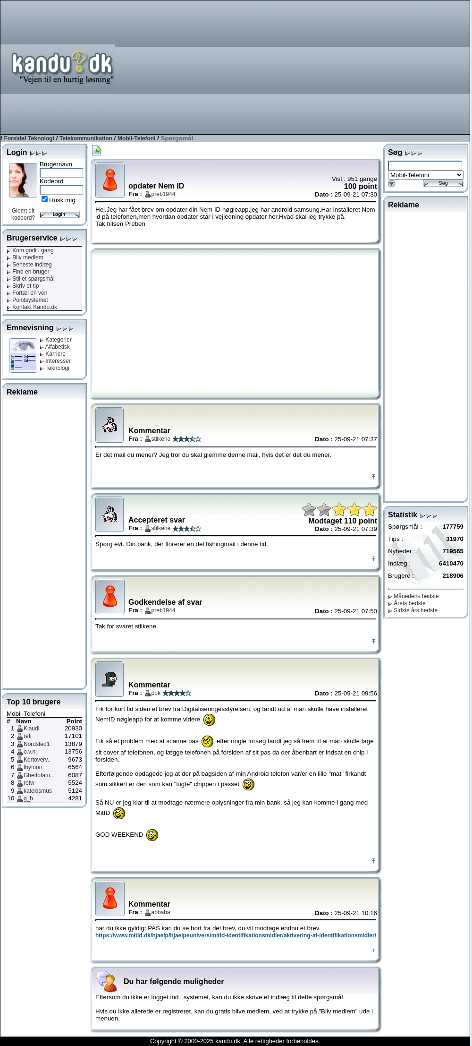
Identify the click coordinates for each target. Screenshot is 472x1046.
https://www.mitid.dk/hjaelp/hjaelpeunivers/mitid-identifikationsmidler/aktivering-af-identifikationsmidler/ (235, 935)
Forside (14, 138)
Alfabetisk (55, 346)
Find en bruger (28, 271)
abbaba (161, 912)
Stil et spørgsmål (31, 278)
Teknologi (41, 138)
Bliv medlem (25, 257)
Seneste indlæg (29, 264)
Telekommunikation (85, 138)
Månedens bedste (413, 596)
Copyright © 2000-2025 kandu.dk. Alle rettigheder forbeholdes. (235, 1041)
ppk (156, 693)
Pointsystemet (27, 300)
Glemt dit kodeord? (23, 214)
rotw (29, 783)
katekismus (38, 791)
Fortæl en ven (27, 293)
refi (28, 736)
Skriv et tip (23, 286)
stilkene (161, 439)
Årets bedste (407, 603)
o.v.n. (30, 751)
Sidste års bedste (413, 610)
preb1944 (164, 194)
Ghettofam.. (38, 775)
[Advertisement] (347, 66)
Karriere (53, 354)
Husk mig (62, 200)
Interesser (55, 361)
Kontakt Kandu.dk (32, 307)
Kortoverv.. (37, 759)
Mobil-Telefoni (136, 138)
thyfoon (33, 767)
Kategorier (56, 339)
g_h (28, 798)
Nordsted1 (37, 744)
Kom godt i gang (30, 250)
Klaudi (31, 728)
